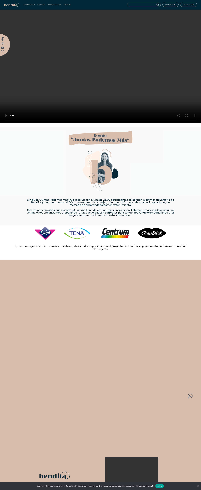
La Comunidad (29, 5)
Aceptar (160, 486)
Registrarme (170, 5)
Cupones (41, 5)
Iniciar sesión (188, 5)
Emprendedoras (54, 5)
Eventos (67, 5)
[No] (198, 486)
